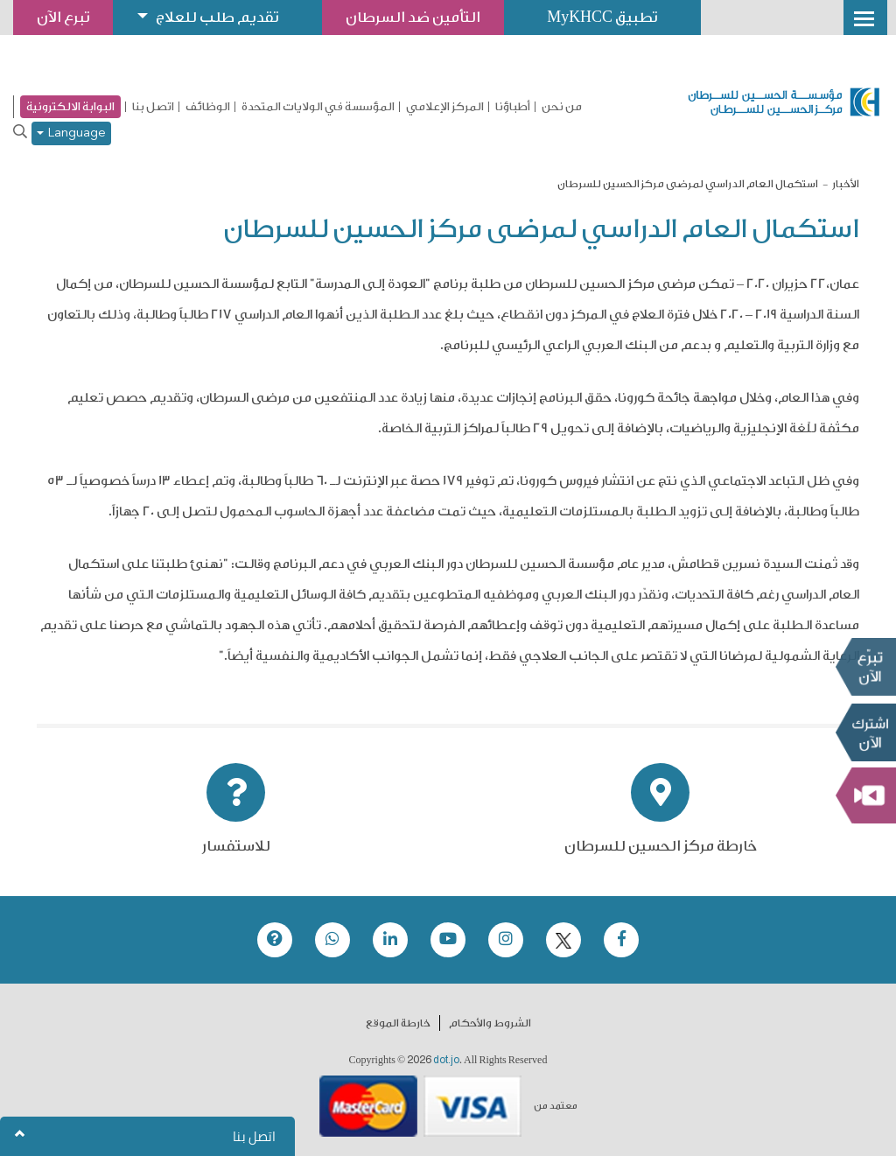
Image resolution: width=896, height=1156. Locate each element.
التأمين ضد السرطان (413, 17)
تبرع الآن (865, 666)
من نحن (562, 107)
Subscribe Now (865, 732)
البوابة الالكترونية (70, 106)
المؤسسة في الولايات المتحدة (318, 107)
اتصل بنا (153, 107)
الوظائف (208, 107)
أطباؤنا (512, 107)
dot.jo (446, 1060)
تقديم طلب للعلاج (218, 17)
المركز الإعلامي (445, 107)
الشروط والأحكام (490, 1023)
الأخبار (845, 184)
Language (71, 133)
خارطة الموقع (398, 1023)
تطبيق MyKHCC (604, 17)
